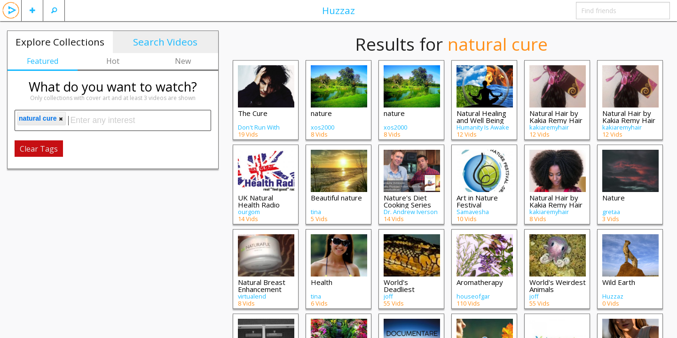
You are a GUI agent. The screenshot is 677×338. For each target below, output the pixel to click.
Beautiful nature (336, 197)
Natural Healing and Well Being (481, 116)
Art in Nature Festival (477, 201)
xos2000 (322, 127)
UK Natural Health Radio (259, 201)
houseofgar (473, 296)
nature (321, 113)
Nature (613, 197)
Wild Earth (618, 282)
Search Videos (165, 41)
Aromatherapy (480, 282)
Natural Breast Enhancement (261, 285)
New (183, 61)
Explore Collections (60, 41)
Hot (112, 61)
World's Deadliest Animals (399, 289)
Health (321, 282)
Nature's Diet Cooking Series (407, 201)
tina (316, 211)
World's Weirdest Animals (557, 285)
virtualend (252, 296)
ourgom (249, 211)
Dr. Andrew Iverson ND (411, 215)
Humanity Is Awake (483, 127)
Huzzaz (338, 10)
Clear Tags (39, 149)
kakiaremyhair (549, 127)
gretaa (611, 211)
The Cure (253, 113)
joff (388, 296)
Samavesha (473, 211)
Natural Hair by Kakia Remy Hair (556, 116)
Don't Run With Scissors (259, 130)
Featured (42, 61)
